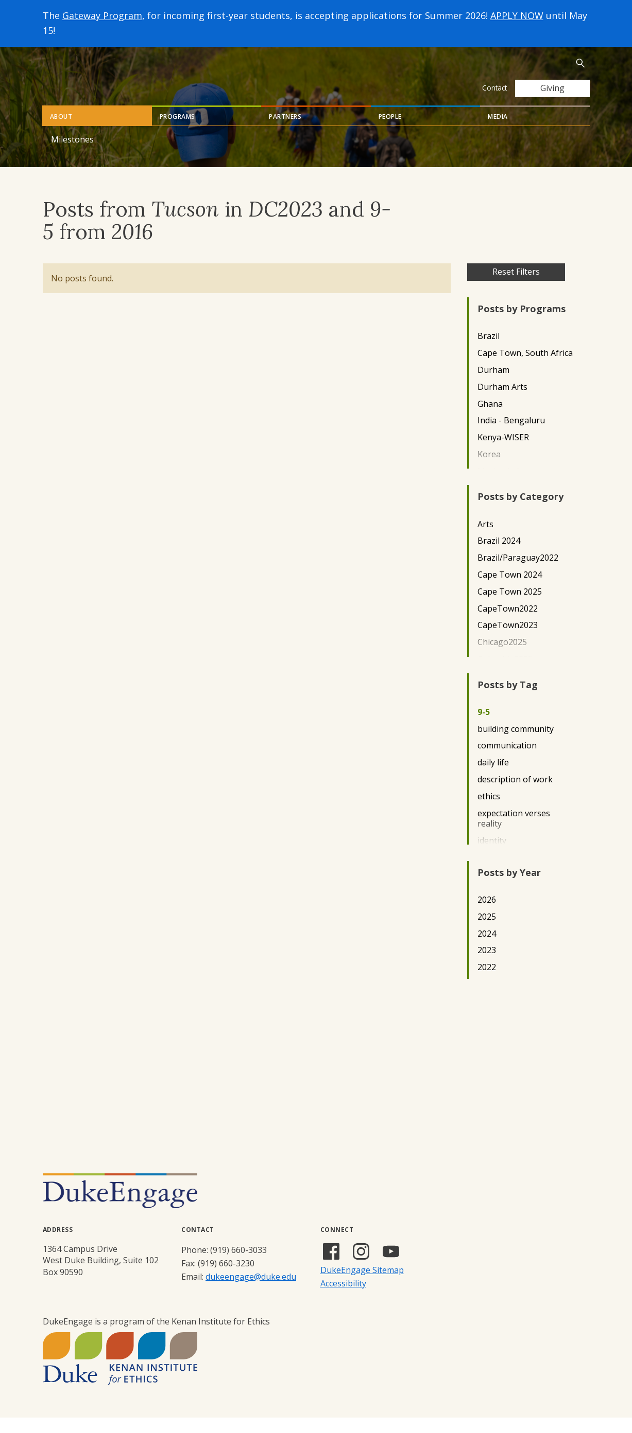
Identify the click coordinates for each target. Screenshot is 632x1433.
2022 (486, 982)
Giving (552, 88)
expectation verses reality (513, 834)
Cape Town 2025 (509, 607)
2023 (486, 965)
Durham (493, 385)
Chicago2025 (502, 657)
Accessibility (343, 1298)
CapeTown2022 (507, 624)
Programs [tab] (177, 132)
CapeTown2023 (507, 640)
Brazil (488, 351)
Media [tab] (498, 132)
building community (515, 744)
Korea (489, 469)
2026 (486, 915)
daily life (493, 778)
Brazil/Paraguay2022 (517, 573)
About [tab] (61, 132)
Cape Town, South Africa (525, 368)
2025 (486, 932)
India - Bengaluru (511, 436)
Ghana (490, 419)
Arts (485, 539)
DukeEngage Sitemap (362, 1285)
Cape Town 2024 (509, 590)
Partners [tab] (285, 132)
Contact (494, 88)
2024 (486, 949)
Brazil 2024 (498, 556)
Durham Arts (502, 402)
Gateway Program (102, 15)
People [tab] (390, 132)
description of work (515, 795)
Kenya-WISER (503, 452)
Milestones (72, 154)
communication (507, 761)
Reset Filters (516, 287)
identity (491, 856)
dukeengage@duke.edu (251, 1292)
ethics (488, 812)
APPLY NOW (516, 15)
